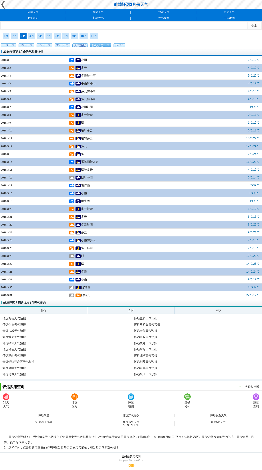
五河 (131, 310)
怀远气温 (43, 415)
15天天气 (6, 400)
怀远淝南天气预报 (14, 355)
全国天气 (32, 11)
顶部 (131, 465)
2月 (14, 36)
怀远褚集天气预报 (14, 368)
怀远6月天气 (130, 425)
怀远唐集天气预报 (145, 330)
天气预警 (163, 17)
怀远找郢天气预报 (145, 343)
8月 (65, 36)
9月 (74, 36)
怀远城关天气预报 (14, 337)
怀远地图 (131, 400)
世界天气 (98, 11)
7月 (57, 36)
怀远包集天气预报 (14, 324)
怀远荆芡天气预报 (145, 361)
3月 (23, 36)
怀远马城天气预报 (14, 374)
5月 (40, 36)
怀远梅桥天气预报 (14, 349)
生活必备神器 (249, 386)
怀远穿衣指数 (131, 415)
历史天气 (229, 11)
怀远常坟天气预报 (145, 337)
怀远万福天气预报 (14, 318)
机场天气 (98, 17)
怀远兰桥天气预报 (145, 318)
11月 (94, 36)
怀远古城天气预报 (14, 330)
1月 (6, 36)
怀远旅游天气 (218, 415)
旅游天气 (163, 11)
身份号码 (187, 400)
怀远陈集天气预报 (145, 368)
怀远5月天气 (218, 422)
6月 (49, 36)
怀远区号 (74, 400)
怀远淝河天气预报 (145, 355)
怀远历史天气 (131, 422)
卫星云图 (32, 17)
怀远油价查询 (43, 422)
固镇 (218, 310)
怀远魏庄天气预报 (145, 374)
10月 (84, 36)
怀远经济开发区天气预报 (19, 361)
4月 (31, 36)
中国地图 (229, 17)
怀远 (43, 310)
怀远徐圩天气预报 (14, 343)
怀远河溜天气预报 (145, 349)
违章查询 (256, 400)
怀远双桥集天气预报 (147, 324)
